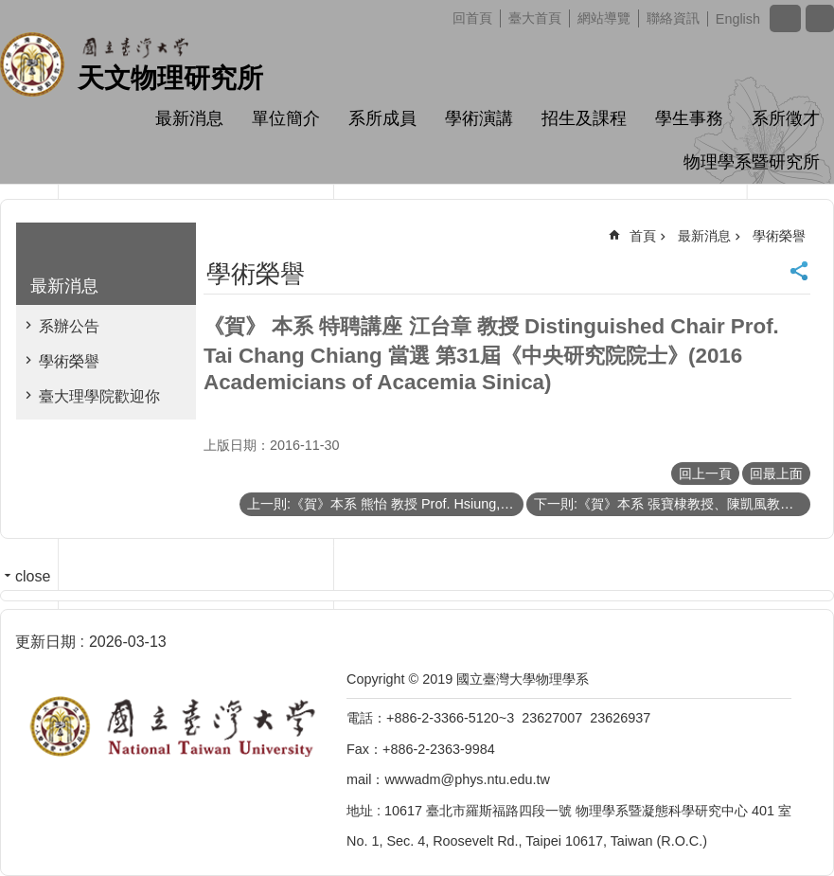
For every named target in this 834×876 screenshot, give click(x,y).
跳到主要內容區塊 (9, 9)
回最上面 (776, 473)
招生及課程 (584, 118)
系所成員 (382, 118)
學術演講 (479, 118)
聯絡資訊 (673, 18)
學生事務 (689, 118)
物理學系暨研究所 (751, 161)
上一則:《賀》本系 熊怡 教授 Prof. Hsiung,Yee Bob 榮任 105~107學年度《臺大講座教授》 (385, 503)
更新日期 (45, 642)
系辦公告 (69, 326)
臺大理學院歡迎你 (99, 396)
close (32, 576)
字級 (785, 18)
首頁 (643, 235)
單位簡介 (286, 118)
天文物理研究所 (170, 78)
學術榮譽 (69, 361)
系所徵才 (786, 118)
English (738, 19)
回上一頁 (705, 473)
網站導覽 (603, 18)
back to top (789, 831)
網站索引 (820, 18)
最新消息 (189, 118)
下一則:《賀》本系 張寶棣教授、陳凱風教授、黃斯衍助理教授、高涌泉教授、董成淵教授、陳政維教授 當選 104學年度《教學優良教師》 (672, 503)
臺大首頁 (534, 18)
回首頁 (472, 18)
